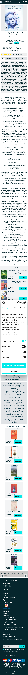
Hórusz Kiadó (6, 633)
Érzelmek (8, 421)
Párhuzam (14, 408)
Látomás (13, 400)
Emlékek (23, 393)
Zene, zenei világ (12, 419)
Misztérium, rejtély (10, 403)
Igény (21, 396)
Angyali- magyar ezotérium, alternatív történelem (14, 387)
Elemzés (18, 393)
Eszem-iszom (10, 394)
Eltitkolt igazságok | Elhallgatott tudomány (15, 376)
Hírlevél (5, 613)
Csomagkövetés (7, 621)
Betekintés (19, 389)
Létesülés (8, 402)
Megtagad (14, 371)
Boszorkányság (18, 391)
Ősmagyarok (14, 421)
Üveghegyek (14, 422)
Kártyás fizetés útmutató (10, 619)
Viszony (22, 417)
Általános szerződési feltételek (11, 623)
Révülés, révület (9, 410)
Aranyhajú (8, 389)
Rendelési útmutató (8, 617)
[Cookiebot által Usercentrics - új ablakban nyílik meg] (19, 302)
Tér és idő (7, 416)
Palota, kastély (7, 408)
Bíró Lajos (9, 383)
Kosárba (23, 277)
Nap (5, 407)
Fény (7, 396)
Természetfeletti (9, 414)
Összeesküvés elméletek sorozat (14, 379)
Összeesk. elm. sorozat (9, 597)
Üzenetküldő (6, 615)
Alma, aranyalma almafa (9, 385)
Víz (5, 419)
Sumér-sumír (7, 411)
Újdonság (5, 593)
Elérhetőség (6, 612)
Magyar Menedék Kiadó (9, 629)
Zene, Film (5, 589)
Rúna (16, 410)
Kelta (15, 397)
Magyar (14, 402)
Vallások (6, 417)
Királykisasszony (7, 399)
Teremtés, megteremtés (9, 413)
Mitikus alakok (19, 403)
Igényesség (10, 397)
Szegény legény (15, 411)
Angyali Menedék (17, 383)
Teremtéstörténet (20, 413)
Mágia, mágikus (20, 405)
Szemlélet (22, 411)
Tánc (22, 414)
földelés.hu (14, 673)
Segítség (20, 410)
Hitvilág (13, 396)
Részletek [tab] (17, 308)
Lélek (18, 400)
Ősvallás (21, 421)
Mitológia (6, 405)
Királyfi (19, 397)
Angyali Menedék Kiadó (9, 631)
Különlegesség (20, 399)
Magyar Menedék (11, 655)
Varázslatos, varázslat (14, 417)
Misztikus (19, 402)
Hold (17, 396)
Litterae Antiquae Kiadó (9, 636)
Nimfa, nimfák (16, 407)
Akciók (4, 595)
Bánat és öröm (6, 393)
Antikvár (5, 591)
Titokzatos (16, 414)
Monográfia (12, 405)
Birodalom (8, 391)
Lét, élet (22, 400)
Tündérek (20, 416)
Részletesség (21, 408)
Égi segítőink (20, 419)
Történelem (14, 416)
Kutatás (14, 399)
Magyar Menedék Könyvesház (5, 2)
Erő (5, 394)
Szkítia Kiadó (6, 634)
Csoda (13, 393)
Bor (13, 391)
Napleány (9, 407)
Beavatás (14, 389)
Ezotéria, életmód (19, 394)
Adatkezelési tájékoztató (9, 624)
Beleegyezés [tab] (6, 308)
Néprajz (22, 407)
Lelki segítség (7, 400)
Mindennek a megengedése (14, 365)
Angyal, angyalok (20, 385)
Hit (9, 396)
